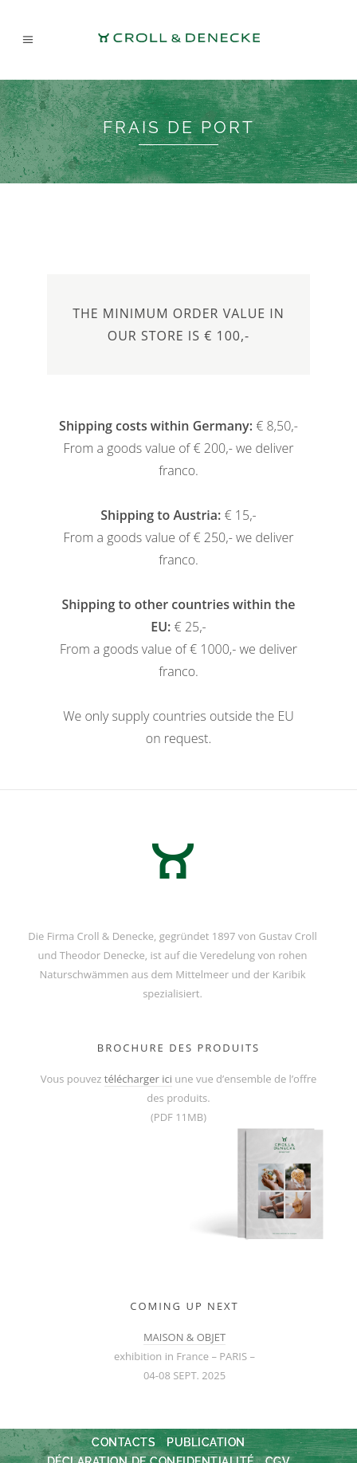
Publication (206, 1442)
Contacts (123, 1442)
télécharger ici (138, 1079)
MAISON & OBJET (184, 1337)
